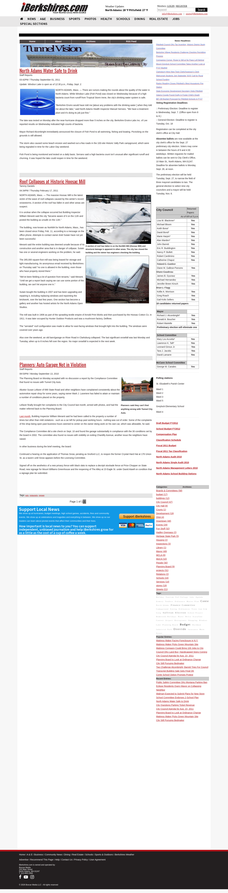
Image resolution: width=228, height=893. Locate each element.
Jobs (176, 19)
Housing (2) (162, 540)
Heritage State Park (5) (167, 536)
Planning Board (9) (165, 566)
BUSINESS (57, 19)
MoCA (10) (161, 559)
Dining (67, 854)
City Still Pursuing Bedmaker (170, 663)
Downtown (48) (163, 521)
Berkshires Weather (124, 854)
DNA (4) (160, 517)
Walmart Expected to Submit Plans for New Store (180, 693)
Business (38, 854)
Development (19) (165, 513)
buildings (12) (162, 498)
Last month (24, 416)
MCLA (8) (160, 555)
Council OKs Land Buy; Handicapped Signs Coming (181, 652)
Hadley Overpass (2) (166, 532)
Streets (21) (162, 589)
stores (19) (161, 585)
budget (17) (162, 494)
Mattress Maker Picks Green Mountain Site (177, 644)
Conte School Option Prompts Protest (174, 674)
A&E (43, 19)
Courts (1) (161, 509)
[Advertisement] (182, 769)
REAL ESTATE (158, 19)
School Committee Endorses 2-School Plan (177, 697)
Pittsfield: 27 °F (138, 10)
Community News (53, 854)
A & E (29, 854)
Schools (89, 854)
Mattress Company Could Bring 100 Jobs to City (179, 648)
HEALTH (106, 19)
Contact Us (66, 859)
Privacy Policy (81, 859)
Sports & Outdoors (104, 854)
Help (57, 859)
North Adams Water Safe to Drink (172, 701)
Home (22, 854)
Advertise (23, 859)
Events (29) (162, 525)
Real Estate (77, 854)
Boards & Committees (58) (169, 490)
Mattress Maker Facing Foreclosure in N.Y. (177, 640)
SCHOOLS (123, 19)
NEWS (31, 19)
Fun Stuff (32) (163, 528)
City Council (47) (164, 502)
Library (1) (161, 547)
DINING (139, 19)
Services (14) (162, 581)
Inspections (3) (163, 544)
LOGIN (170, 6)
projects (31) (162, 570)
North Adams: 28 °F (117, 10)
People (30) (162, 562)
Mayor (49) (161, 551)
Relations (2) (162, 574)
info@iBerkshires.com (172, 14)
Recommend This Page (41, 859)
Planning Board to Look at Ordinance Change (178, 659)
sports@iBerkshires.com (197, 14)
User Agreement (98, 859)
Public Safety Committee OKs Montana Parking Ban (181, 682)
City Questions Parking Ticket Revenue (175, 705)
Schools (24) (162, 578)
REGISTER (181, 6)
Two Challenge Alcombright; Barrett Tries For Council (182, 667)
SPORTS (74, 19)
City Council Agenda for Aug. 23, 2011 (175, 655)
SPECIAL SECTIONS (33, 24)
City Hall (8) (162, 506)
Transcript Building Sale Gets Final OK (175, 671)
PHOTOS (90, 19)
